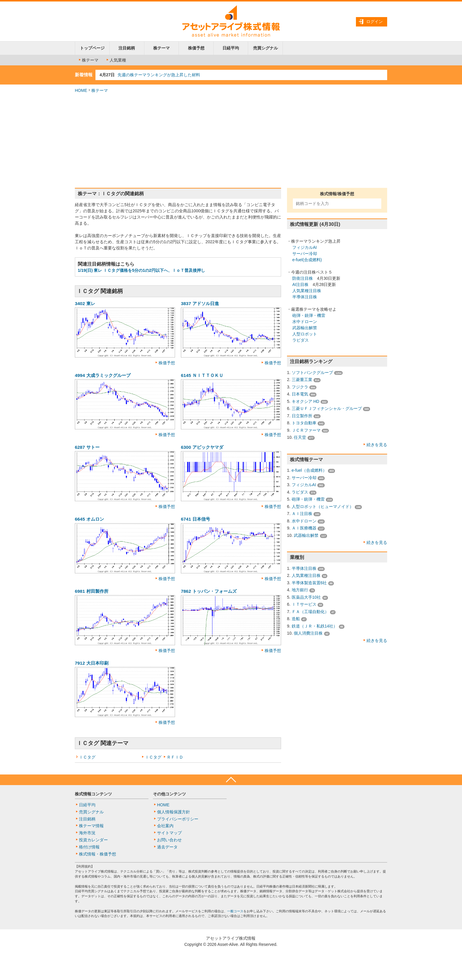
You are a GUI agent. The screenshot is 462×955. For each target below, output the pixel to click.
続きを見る (377, 444)
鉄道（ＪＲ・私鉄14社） (315, 626)
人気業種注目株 (306, 290)
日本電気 (300, 394)
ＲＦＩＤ (175, 757)
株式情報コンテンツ (93, 794)
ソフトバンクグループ (312, 372)
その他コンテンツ (169, 794)
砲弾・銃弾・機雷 (308, 315)
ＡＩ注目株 (302, 513)
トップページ (92, 48)
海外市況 (87, 832)
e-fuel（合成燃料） (309, 470)
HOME (81, 90)
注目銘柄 (126, 48)
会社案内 (165, 825)
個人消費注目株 (308, 633)
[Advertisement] (231, 141)
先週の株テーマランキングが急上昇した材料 (159, 74)
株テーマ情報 (91, 825)
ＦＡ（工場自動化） (310, 611)
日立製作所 (302, 415)
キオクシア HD (305, 401)
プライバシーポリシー (177, 819)
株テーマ (161, 48)
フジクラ (300, 387)
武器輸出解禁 (304, 327)
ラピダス (300, 340)
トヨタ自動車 (304, 423)
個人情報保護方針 (173, 812)
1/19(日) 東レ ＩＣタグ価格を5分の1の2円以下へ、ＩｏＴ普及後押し (141, 270)
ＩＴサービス (304, 604)
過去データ (167, 847)
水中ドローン (304, 321)
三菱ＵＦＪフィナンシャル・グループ (327, 408)
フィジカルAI (304, 247)
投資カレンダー (93, 840)
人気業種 (115, 60)
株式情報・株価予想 (97, 854)
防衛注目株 (302, 278)
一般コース (235, 911)
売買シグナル (265, 48)
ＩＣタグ (87, 757)
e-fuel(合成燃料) (307, 259)
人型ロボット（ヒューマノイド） (323, 506)
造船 (296, 618)
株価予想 (196, 48)
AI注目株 (300, 284)
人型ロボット (304, 334)
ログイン (374, 21)
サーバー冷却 (304, 253)
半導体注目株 (304, 296)
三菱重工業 (302, 379)
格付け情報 (89, 847)
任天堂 (300, 437)
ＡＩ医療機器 (304, 528)
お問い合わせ (169, 840)
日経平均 (230, 48)
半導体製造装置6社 (309, 582)
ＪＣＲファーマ (306, 430)
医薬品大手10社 (306, 597)
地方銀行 (300, 589)
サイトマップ (169, 832)
